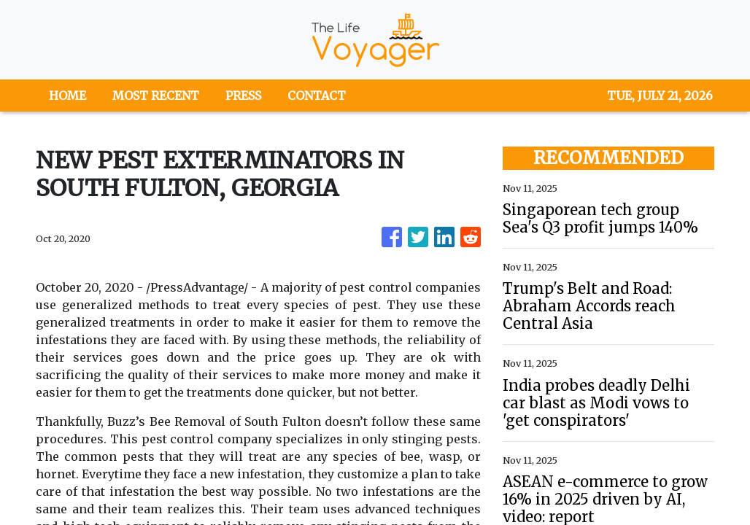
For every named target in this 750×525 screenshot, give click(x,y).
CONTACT (316, 95)
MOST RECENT (155, 95)
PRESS (243, 95)
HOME (67, 95)
